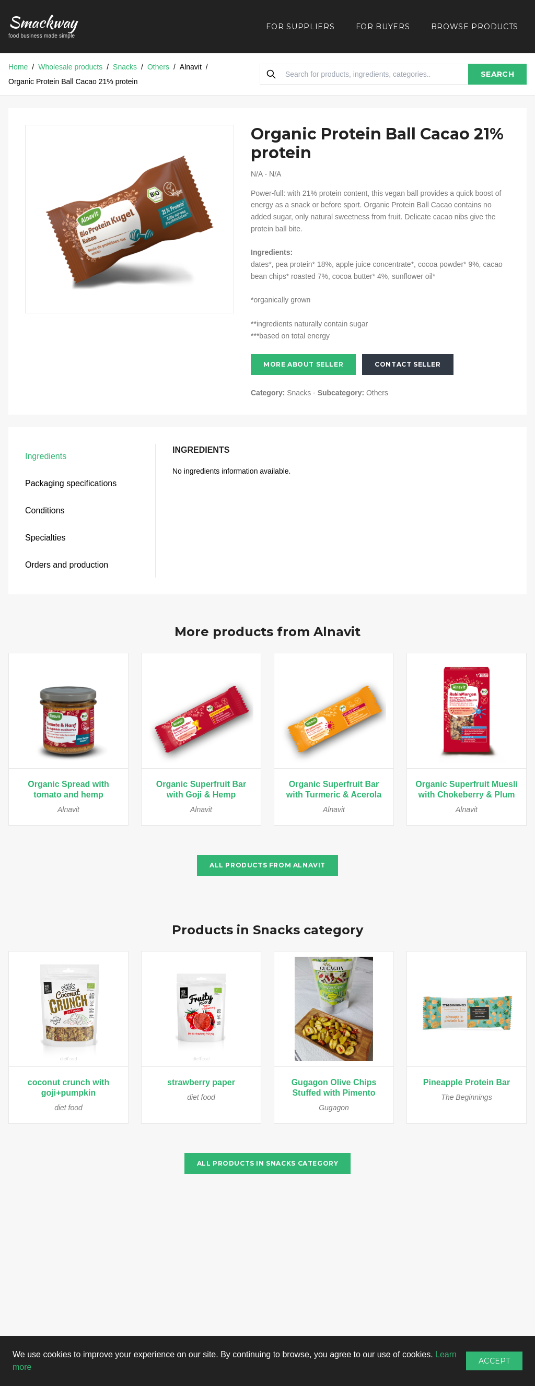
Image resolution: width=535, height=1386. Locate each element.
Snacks (125, 67)
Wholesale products (70, 67)
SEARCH (497, 74)
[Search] (271, 74)
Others (158, 67)
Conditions (45, 510)
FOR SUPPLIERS (300, 26)
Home (18, 67)
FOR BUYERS (383, 26)
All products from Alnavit (267, 865)
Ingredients (45, 456)
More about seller (303, 364)
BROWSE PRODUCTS (475, 26)
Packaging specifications (71, 483)
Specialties (45, 537)
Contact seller (407, 364)
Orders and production (66, 564)
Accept (494, 1361)
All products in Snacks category (268, 1163)
